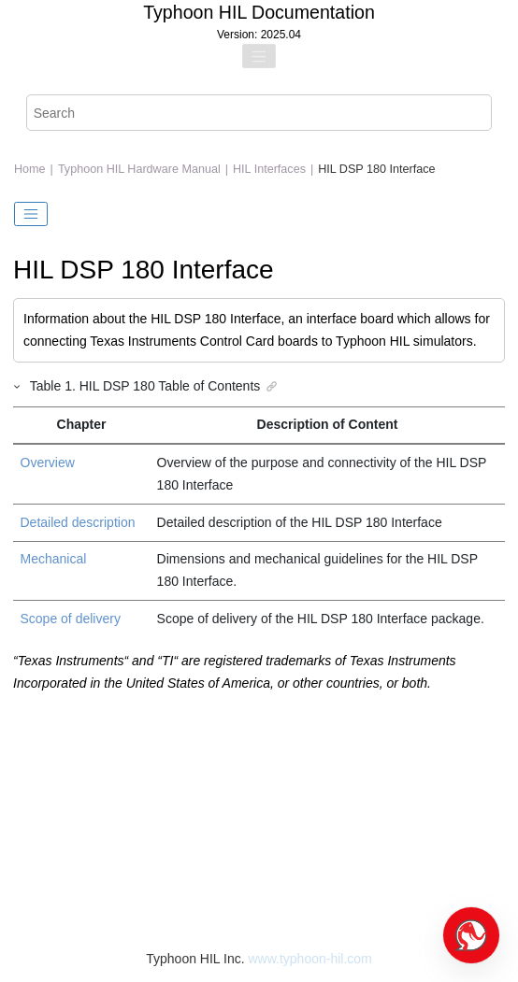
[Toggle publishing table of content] (31, 214)
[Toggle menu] (259, 56)
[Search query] (259, 112)
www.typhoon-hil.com (309, 958)
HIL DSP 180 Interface (376, 169)
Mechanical (54, 558)
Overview (48, 462)
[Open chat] (471, 935)
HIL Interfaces (269, 169)
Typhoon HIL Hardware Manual (139, 169)
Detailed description (78, 522)
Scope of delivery (71, 618)
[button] (18, 385)
